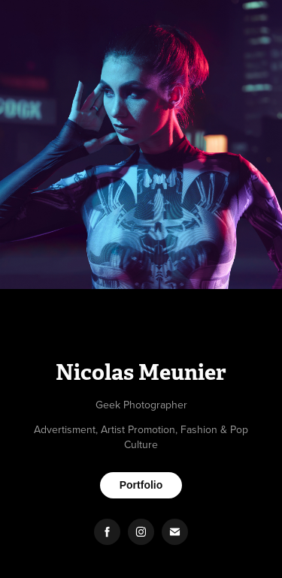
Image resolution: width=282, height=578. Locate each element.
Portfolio (141, 485)
